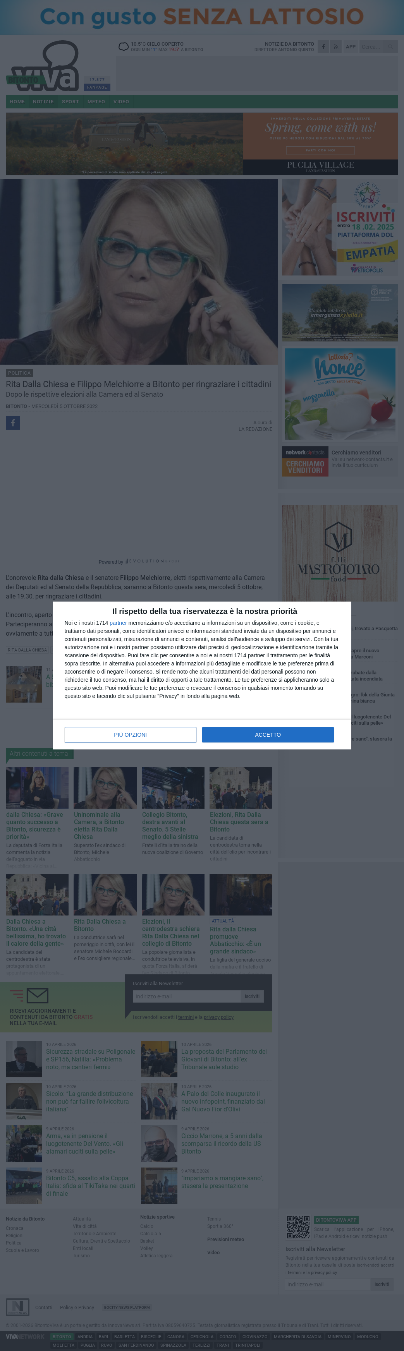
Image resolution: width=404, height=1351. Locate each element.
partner (118, 623)
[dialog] (202, 675)
